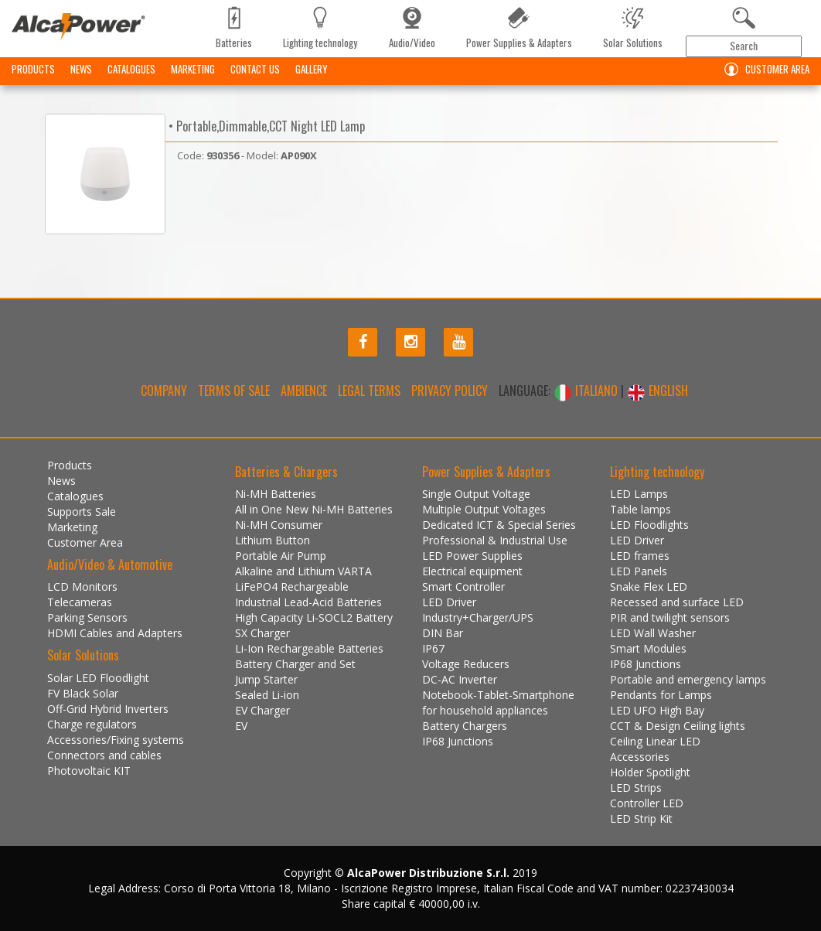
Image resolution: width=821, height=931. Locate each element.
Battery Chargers (464, 725)
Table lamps (640, 509)
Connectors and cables (104, 755)
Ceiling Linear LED (655, 741)
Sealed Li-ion (267, 694)
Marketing (193, 69)
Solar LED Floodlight (98, 677)
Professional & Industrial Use (494, 540)
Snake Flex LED (648, 586)
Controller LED (646, 803)
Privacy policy (449, 390)
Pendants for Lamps (661, 694)
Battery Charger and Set (295, 663)
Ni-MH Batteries (275, 493)
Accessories (639, 756)
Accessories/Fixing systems (115, 739)
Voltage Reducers (465, 663)
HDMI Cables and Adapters (114, 633)
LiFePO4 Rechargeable (292, 586)
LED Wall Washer (653, 633)
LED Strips (636, 787)
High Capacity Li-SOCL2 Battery (314, 617)
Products (33, 69)
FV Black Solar (82, 693)
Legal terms (369, 390)
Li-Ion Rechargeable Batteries (309, 648)
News (81, 69)
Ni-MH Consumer (278, 524)
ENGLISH (657, 390)
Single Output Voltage (476, 493)
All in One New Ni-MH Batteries (314, 509)
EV (241, 725)
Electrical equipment (472, 571)
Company (164, 390)
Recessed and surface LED (677, 602)
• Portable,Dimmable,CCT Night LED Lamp (265, 126)
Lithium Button (272, 540)
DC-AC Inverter (459, 679)
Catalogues (131, 69)
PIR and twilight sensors (670, 617)
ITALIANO (587, 390)
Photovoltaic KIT (89, 770)
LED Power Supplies (472, 555)
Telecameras (79, 602)
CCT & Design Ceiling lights (677, 725)
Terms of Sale (234, 390)
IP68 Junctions (457, 741)
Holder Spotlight (650, 772)
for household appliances (485, 710)
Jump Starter (266, 679)
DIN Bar (442, 633)
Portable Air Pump (280, 555)
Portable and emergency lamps (688, 679)
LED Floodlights (649, 524)
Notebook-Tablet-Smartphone (498, 694)
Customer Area (763, 69)
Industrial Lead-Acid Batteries (308, 602)
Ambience (304, 390)
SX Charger (262, 633)
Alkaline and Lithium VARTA (303, 571)
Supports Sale (81, 511)
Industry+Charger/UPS (477, 617)
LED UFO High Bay (657, 710)
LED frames (639, 555)
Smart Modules (648, 648)
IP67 (433, 648)
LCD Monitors (82, 586)
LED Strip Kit (641, 818)
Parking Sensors (87, 617)
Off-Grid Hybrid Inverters (108, 708)
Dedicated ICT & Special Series (499, 524)
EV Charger (262, 710)
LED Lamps (639, 493)
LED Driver (449, 602)
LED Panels (638, 571)
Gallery (311, 69)
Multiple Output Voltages (484, 509)
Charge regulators (92, 724)
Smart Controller (463, 586)
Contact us (255, 69)
